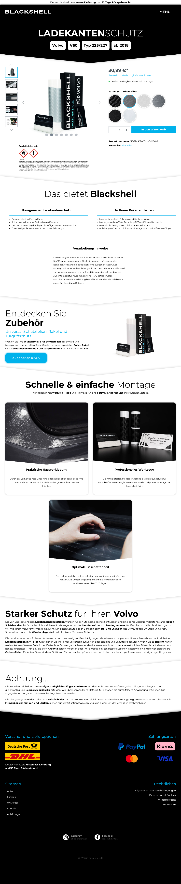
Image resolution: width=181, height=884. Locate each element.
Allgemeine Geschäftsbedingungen (155, 790)
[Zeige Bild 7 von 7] (76, 135)
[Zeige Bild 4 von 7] (61, 135)
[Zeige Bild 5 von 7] (66, 135)
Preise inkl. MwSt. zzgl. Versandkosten (130, 75)
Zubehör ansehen (26, 358)
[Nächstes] (99, 102)
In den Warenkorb (153, 129)
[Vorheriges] (23, 102)
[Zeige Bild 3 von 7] (56, 135)
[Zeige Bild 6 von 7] (71, 135)
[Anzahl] (119, 129)
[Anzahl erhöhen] (126, 129)
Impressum (169, 804)
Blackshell (127, 145)
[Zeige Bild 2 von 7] (51, 135)
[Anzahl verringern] (112, 129)
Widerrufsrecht (167, 799)
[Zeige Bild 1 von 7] (46, 135)
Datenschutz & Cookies (162, 795)
